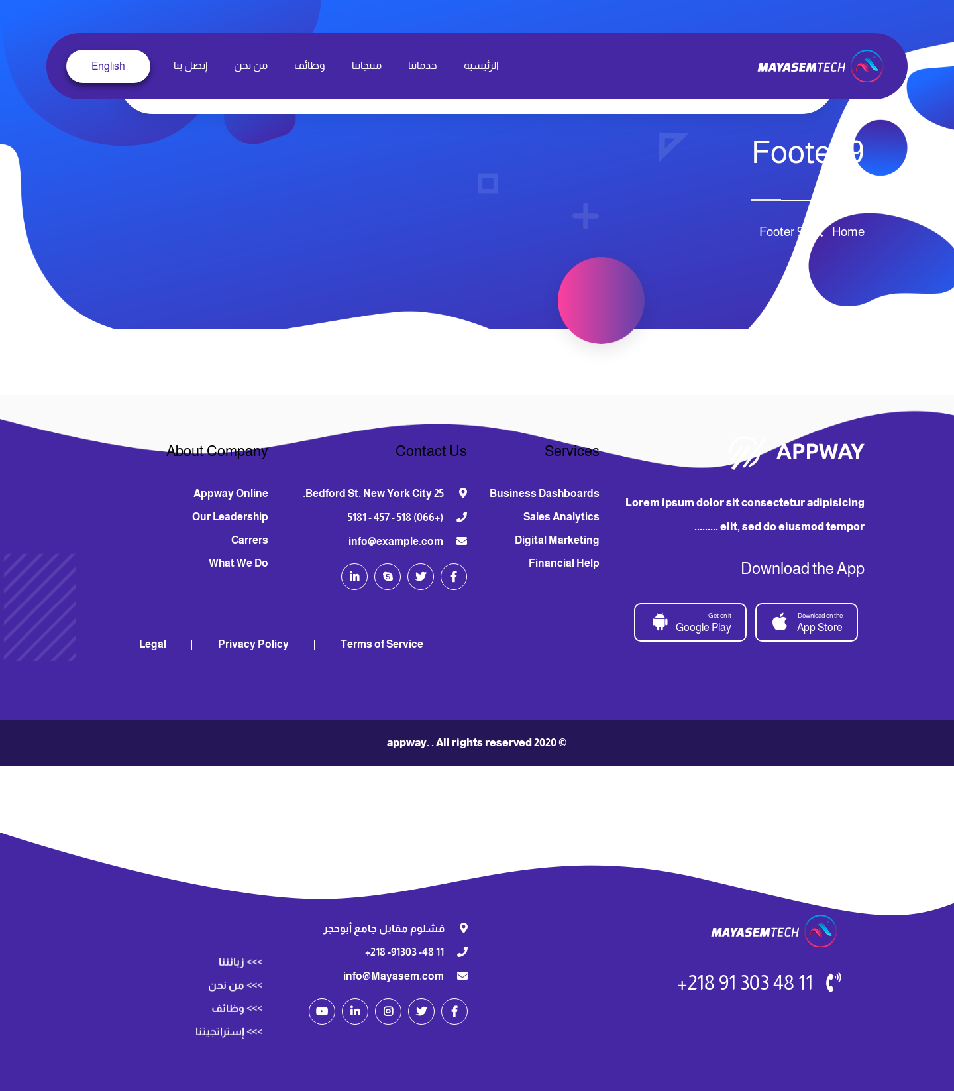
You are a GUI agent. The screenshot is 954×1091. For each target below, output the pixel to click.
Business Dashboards (545, 493)
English (108, 66)
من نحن (251, 65)
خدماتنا (422, 65)
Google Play (691, 621)
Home (846, 232)
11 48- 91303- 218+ (404, 952)
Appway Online (230, 493)
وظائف (309, 65)
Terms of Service (382, 644)
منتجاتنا (367, 65)
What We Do (238, 563)
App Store (807, 621)
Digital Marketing (557, 540)
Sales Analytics (561, 516)
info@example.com (395, 541)
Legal (152, 644)
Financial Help (564, 563)
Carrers (249, 540)
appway (407, 742)
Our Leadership (230, 516)
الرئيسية (481, 65)
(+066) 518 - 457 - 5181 (395, 517)
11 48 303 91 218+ (745, 983)
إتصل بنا (190, 65)
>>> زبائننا (240, 1080)
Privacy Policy (253, 644)
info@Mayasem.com (393, 976)
